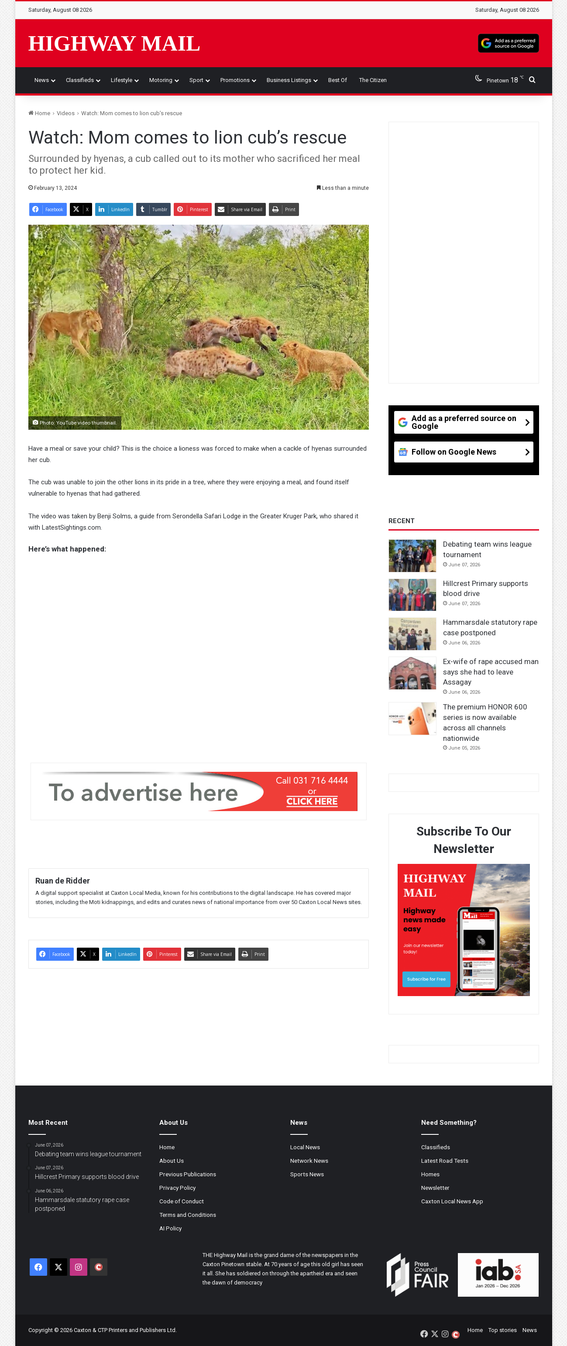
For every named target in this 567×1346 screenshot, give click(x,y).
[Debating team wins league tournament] (412, 555)
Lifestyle (121, 80)
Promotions (235, 80)
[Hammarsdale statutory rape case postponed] (412, 634)
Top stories (502, 1330)
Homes (430, 1174)
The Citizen (373, 80)
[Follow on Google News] (464, 455)
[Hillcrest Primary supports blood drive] (412, 595)
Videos (66, 113)
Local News (305, 1147)
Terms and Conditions (187, 1214)
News (41, 80)
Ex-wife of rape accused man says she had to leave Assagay (491, 672)
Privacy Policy (177, 1187)
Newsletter (435, 1187)
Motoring (160, 80)
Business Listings (289, 80)
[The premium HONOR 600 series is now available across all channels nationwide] (412, 718)
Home (39, 113)
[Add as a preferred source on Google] (508, 43)
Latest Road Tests (444, 1160)
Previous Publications (187, 1174)
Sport (196, 80)
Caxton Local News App (452, 1201)
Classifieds (80, 80)
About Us (171, 1160)
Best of (337, 80)
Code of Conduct (181, 1201)
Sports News (307, 1174)
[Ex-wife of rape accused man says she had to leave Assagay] (412, 673)
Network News (309, 1160)
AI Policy (170, 1228)
